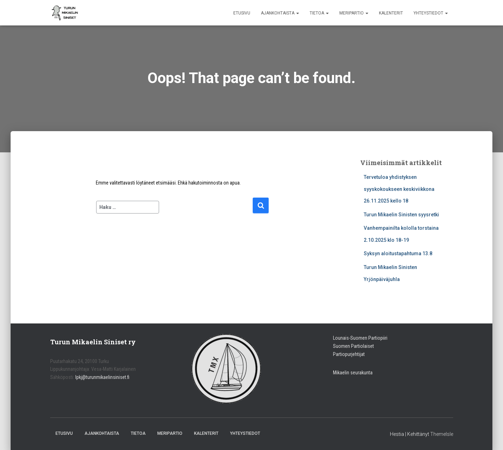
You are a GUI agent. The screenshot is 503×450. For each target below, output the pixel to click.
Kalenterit (391, 13)
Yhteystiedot (431, 13)
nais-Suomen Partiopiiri (363, 338)
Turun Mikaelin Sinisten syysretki (401, 214)
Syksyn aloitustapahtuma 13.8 (398, 253)
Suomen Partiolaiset (353, 346)
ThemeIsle (441, 434)
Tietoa (319, 13)
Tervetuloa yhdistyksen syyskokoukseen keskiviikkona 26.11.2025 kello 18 (399, 189)
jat (362, 354)
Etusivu (241, 13)
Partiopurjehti (346, 354)
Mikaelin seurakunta (353, 372)
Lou (336, 338)
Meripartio (353, 13)
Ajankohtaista (280, 13)
